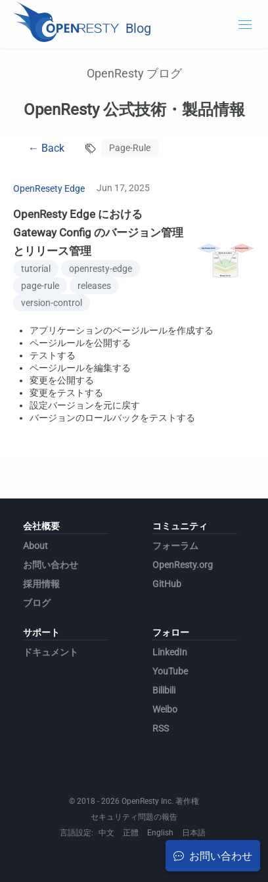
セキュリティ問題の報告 (134, 817)
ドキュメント (50, 652)
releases (94, 285)
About (35, 545)
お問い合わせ (50, 565)
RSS (160, 728)
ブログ (37, 603)
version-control (51, 303)
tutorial (36, 268)
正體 (131, 832)
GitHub (166, 584)
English (160, 832)
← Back (46, 148)
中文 (106, 832)
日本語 (194, 832)
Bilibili (163, 690)
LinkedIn (169, 652)
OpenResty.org (182, 565)
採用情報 (41, 584)
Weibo (164, 709)
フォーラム (175, 545)
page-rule (40, 285)
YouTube (170, 671)
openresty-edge (100, 268)
